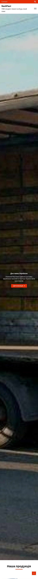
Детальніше (19, 286)
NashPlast (6, 6)
